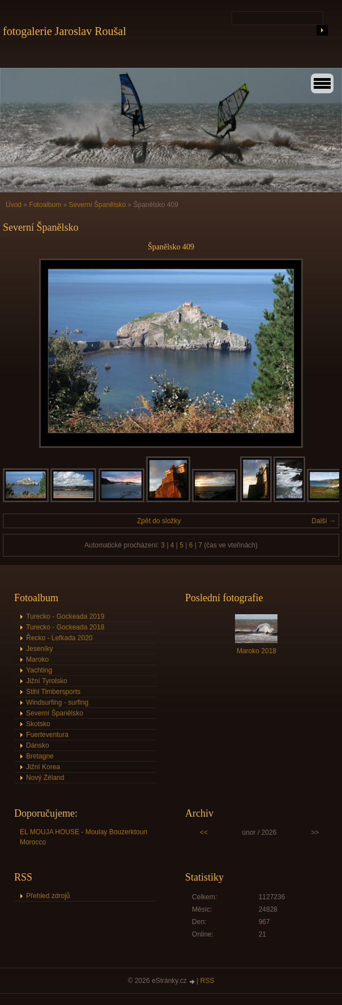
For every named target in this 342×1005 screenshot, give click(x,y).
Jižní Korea (43, 767)
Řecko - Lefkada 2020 (59, 638)
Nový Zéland (45, 778)
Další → (323, 521)
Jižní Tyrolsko (46, 681)
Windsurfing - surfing (57, 702)
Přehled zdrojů (48, 896)
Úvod (14, 205)
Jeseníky (39, 649)
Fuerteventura (47, 735)
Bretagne (40, 756)
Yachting (39, 670)
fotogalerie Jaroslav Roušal (64, 31)
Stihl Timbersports (53, 692)
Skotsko (38, 724)
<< (204, 832)
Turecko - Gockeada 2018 (65, 627)
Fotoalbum (45, 205)
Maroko (37, 659)
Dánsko (37, 745)
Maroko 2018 (256, 651)
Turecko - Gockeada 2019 (65, 616)
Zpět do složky (159, 521)
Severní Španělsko (97, 205)
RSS (207, 981)
